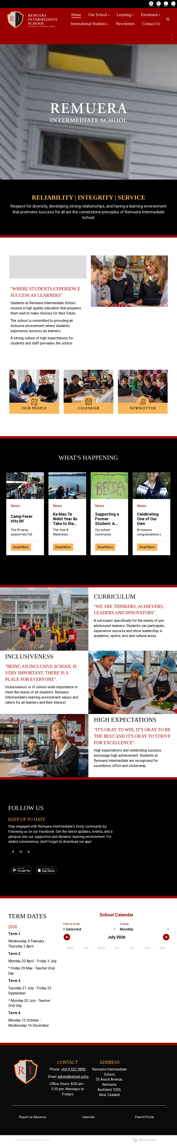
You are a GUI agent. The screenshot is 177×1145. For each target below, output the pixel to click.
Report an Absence (32, 1117)
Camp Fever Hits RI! (22, 518)
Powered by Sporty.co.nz (32, 1140)
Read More (21, 547)
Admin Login (144, 1140)
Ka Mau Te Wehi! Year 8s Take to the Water (65, 519)
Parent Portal (144, 1117)
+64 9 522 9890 (73, 1069)
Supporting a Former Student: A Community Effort (107, 519)
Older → (88, 563)
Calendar (88, 1117)
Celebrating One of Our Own (148, 519)
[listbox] (90, 929)
